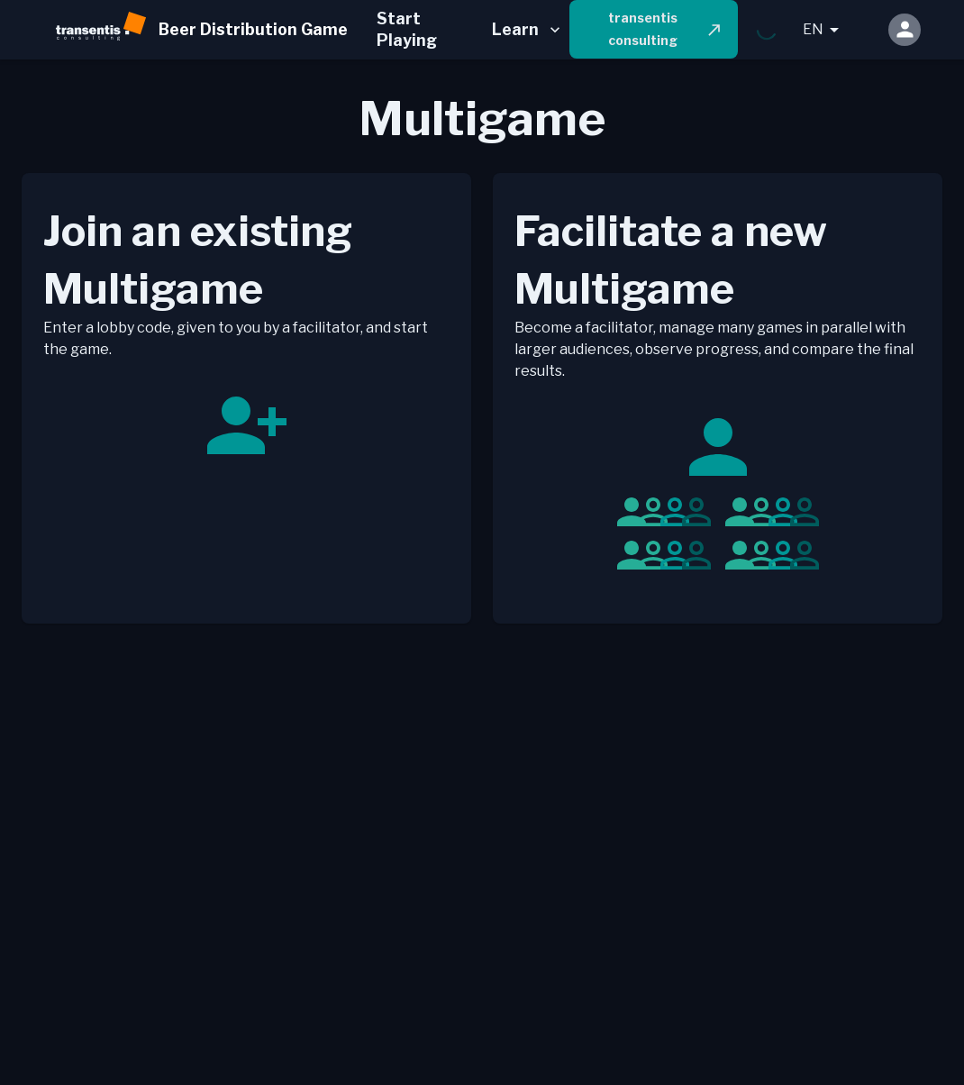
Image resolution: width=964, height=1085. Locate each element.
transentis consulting (665, 29)
